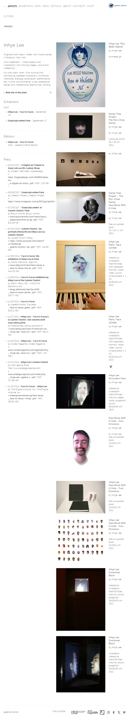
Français (8, 26)
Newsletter (59, 711)
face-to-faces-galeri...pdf (22, 308)
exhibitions (26, 6)
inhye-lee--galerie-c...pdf (22, 377)
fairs (38, 6)
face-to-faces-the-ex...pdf (23, 268)
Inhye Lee (116, 51)
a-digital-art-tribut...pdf (21, 183)
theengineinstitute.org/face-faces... (27, 396)
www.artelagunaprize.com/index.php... (27, 374)
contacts (79, 6)
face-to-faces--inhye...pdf (23, 399)
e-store (8, 16)
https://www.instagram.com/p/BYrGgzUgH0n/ (31, 202)
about (67, 6)
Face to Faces (28, 302)
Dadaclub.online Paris (19, 121)
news (45, 6)
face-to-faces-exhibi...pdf (22, 292)
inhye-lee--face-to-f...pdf (22, 332)
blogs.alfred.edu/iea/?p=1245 (24, 289)
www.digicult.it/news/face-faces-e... (28, 265)
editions (56, 6)
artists (12, 6)
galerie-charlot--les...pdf (22, 247)
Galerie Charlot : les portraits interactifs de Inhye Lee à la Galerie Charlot (26, 232)
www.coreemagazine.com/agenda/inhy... (28, 350)
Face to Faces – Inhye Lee (34, 386)
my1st (90, 6)
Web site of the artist (16, 93)
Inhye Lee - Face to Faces (21, 112)
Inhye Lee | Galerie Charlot (34, 362)
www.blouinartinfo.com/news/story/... (29, 217)
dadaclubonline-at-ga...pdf (23, 220)
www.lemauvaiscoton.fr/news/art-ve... (29, 329)
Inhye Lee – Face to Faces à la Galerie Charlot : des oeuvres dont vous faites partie (28, 320)
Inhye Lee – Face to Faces (34, 341)
